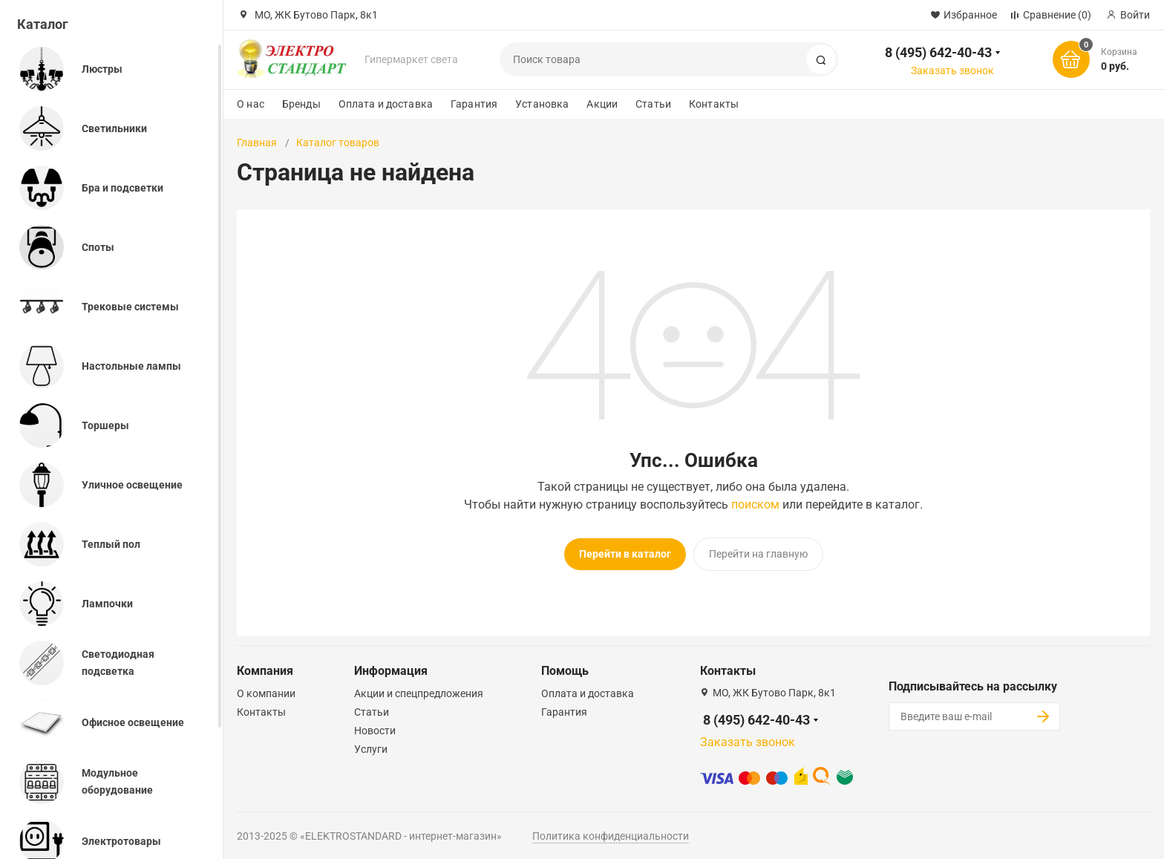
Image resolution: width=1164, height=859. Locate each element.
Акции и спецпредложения (418, 689)
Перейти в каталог (625, 554)
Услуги (371, 745)
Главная (257, 142)
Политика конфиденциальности (610, 831)
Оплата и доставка (386, 104)
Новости (375, 726)
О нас (250, 104)
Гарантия (474, 104)
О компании (266, 689)
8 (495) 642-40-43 (938, 52)
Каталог (42, 24)
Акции (602, 104)
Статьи (653, 104)
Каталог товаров (337, 142)
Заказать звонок (952, 70)
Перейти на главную (758, 554)
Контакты (714, 104)
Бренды (301, 104)
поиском (755, 504)
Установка (542, 104)
